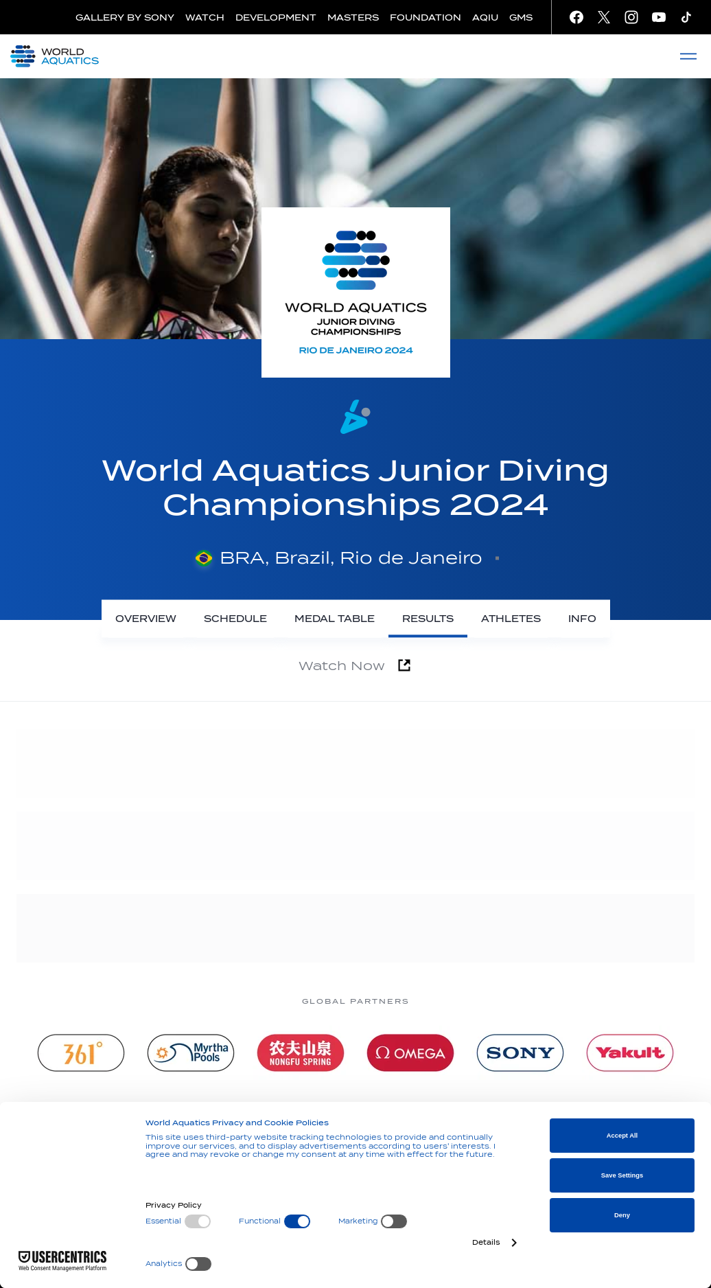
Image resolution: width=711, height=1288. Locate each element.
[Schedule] (235, 619)
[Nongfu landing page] (301, 1053)
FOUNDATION (425, 17)
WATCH (204, 17)
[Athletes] (511, 619)
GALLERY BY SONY (124, 17)
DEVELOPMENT (275, 17)
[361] (81, 1053)
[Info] (582, 619)
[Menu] (688, 56)
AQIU (485, 17)
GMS (521, 17)
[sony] (520, 1053)
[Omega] (410, 1053)
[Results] (427, 619)
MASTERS (353, 17)
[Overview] (146, 619)
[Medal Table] (334, 619)
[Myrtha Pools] (191, 1053)
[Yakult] (630, 1053)
